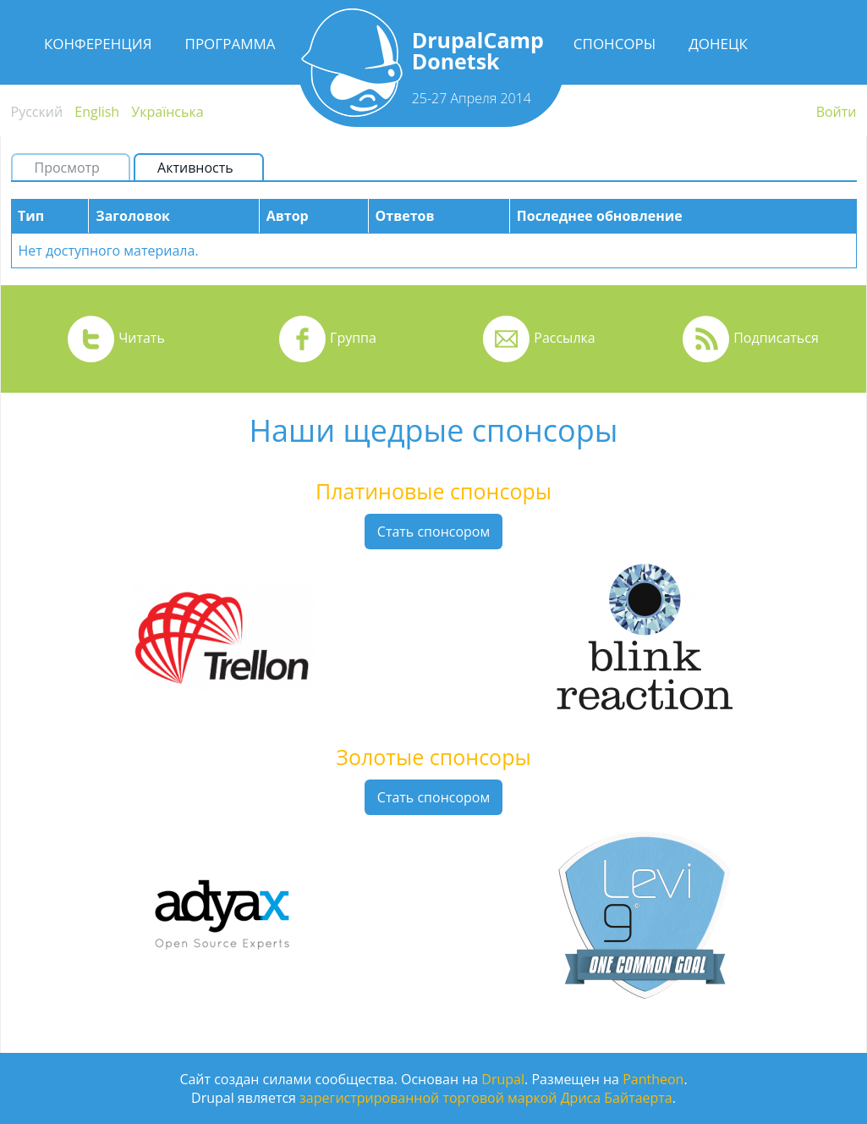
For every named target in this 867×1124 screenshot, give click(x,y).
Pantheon (653, 1079)
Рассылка (564, 337)
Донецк (718, 43)
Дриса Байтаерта (616, 1097)
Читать (141, 337)
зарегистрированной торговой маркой (428, 1097)
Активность (202, 167)
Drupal (502, 1079)
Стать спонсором (433, 531)
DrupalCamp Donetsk (478, 50)
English (96, 111)
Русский (37, 111)
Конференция (98, 43)
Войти (836, 111)
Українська (167, 111)
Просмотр (67, 167)
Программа (230, 43)
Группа (353, 337)
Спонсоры (614, 43)
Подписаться (776, 337)
